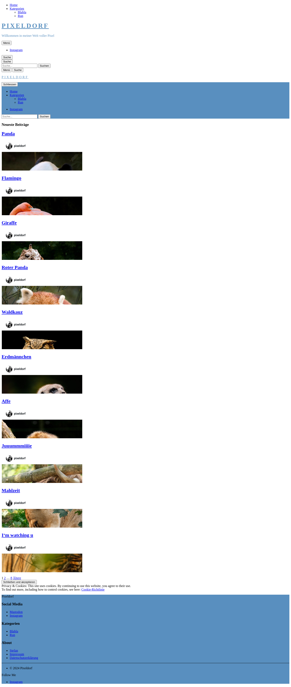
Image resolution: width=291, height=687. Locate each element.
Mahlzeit (11, 490)
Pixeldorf (25, 25)
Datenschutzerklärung (24, 658)
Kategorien (17, 8)
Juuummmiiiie (17, 445)
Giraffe (9, 222)
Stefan (14, 650)
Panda (8, 133)
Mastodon (16, 612)
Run (20, 16)
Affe (6, 401)
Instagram (16, 50)
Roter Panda (15, 267)
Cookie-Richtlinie (93, 589)
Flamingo (11, 178)
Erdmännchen (16, 356)
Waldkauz (12, 312)
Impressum (17, 654)
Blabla (22, 12)
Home (14, 5)
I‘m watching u (17, 535)
